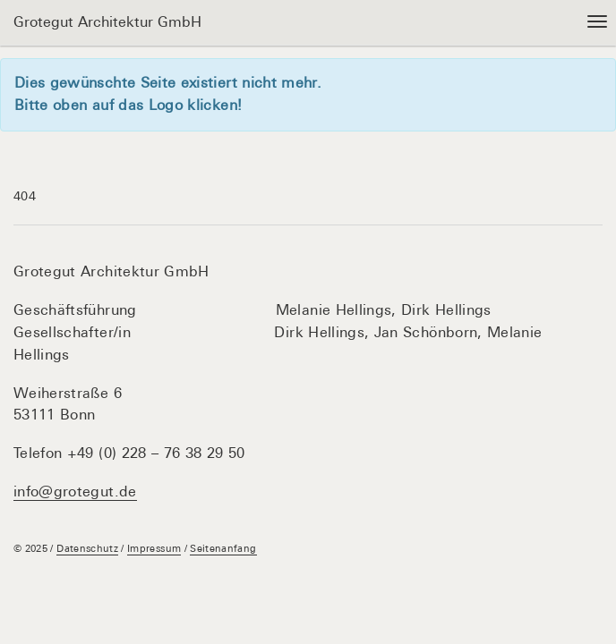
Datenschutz (87, 548)
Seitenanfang (223, 548)
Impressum (154, 548)
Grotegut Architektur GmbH (107, 21)
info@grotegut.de (75, 491)
